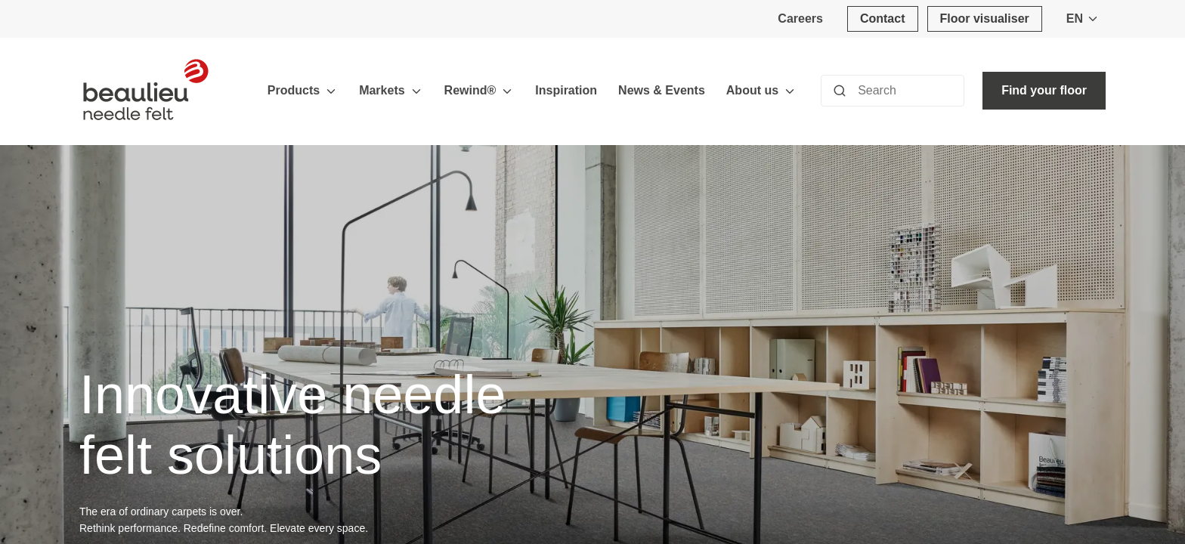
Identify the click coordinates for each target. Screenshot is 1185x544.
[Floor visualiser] (984, 19)
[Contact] (882, 19)
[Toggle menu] (331, 91)
